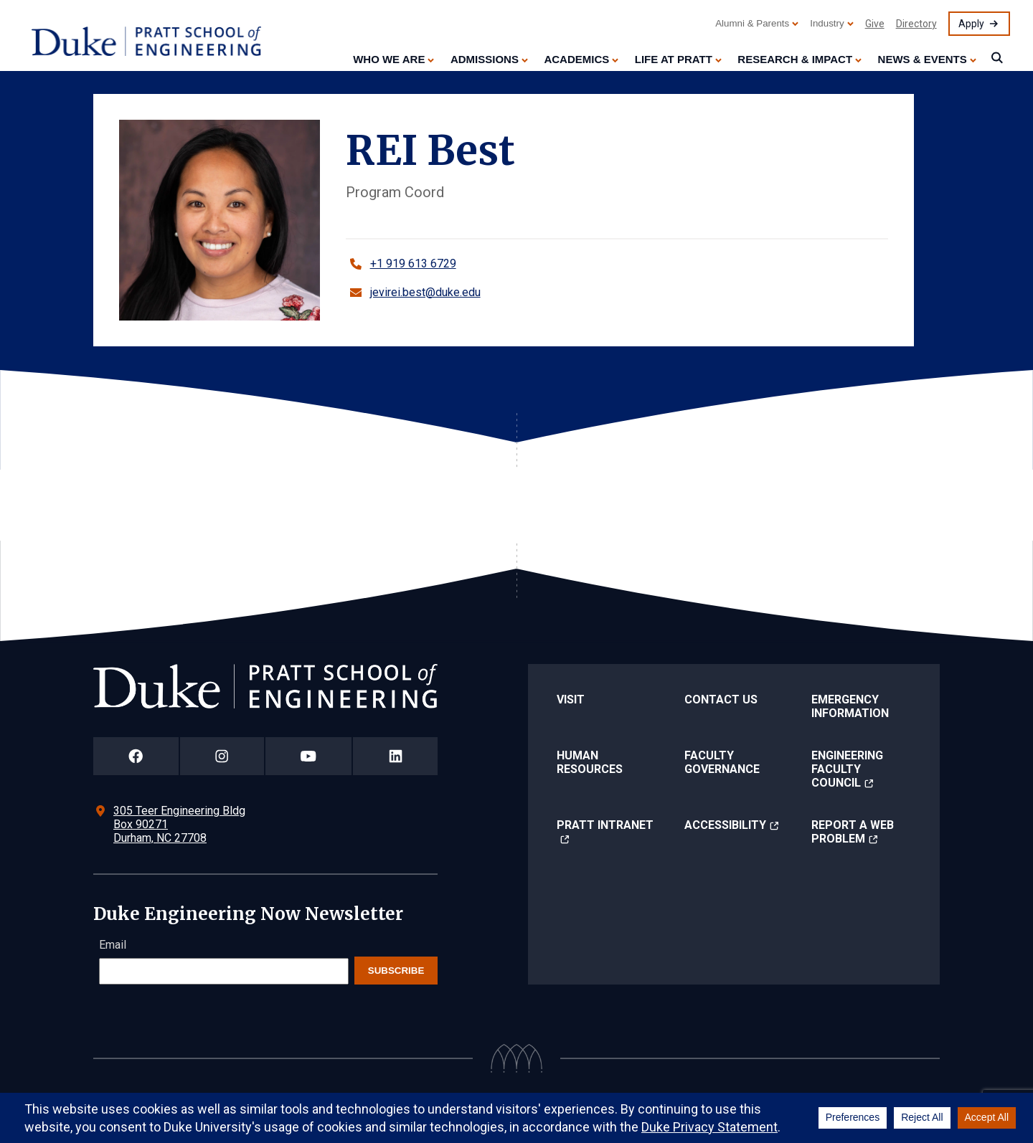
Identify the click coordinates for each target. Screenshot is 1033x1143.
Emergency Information (850, 706)
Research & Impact (794, 59)
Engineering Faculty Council (847, 769)
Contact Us (721, 699)
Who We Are (389, 59)
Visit (571, 699)
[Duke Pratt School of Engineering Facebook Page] (136, 756)
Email (112, 945)
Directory (916, 23)
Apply (971, 23)
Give (875, 23)
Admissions (485, 59)
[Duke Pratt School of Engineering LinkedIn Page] (395, 756)
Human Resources (590, 762)
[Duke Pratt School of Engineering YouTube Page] (308, 756)
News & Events (922, 59)
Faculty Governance (722, 762)
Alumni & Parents (752, 23)
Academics (576, 59)
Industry (827, 23)
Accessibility (725, 825)
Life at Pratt (673, 59)
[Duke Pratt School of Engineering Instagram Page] (222, 756)
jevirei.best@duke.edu (425, 292)
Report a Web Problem (852, 831)
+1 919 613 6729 (413, 263)
